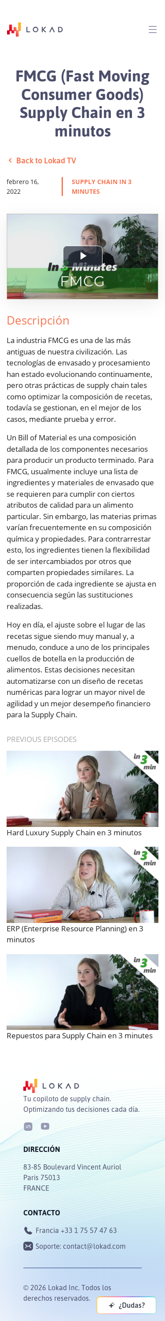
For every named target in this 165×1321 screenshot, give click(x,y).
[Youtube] (45, 1126)
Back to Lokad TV (41, 160)
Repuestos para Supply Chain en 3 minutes (80, 1035)
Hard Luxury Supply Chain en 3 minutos (74, 832)
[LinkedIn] (28, 1126)
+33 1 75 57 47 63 (89, 1230)
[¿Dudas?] (126, 1305)
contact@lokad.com (94, 1246)
